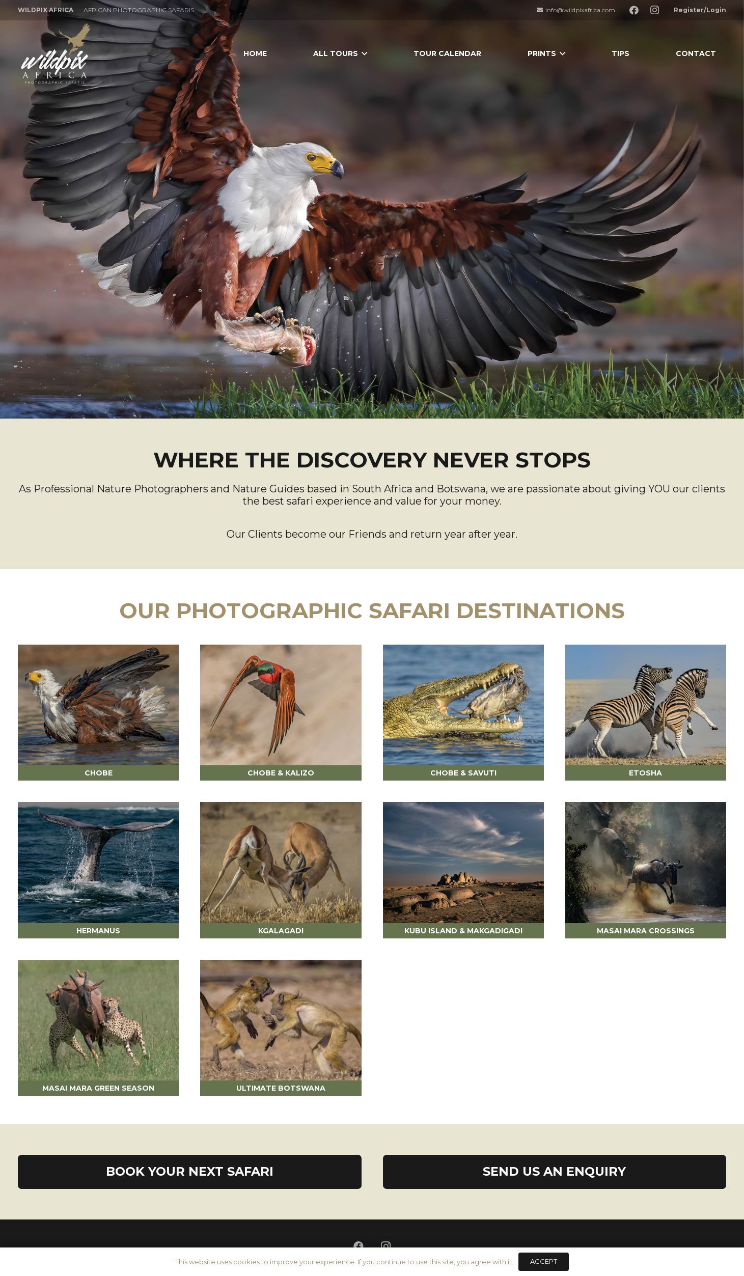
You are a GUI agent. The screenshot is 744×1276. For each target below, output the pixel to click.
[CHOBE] (98, 705)
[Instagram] (654, 10)
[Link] (56, 53)
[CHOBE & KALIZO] (280, 705)
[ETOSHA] (645, 705)
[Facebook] (634, 10)
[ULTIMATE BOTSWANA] (280, 1020)
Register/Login (700, 10)
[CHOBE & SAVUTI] (463, 705)
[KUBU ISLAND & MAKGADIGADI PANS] (463, 862)
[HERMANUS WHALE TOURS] (98, 862)
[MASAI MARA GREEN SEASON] (98, 1020)
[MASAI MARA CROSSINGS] (645, 862)
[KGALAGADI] (280, 862)
